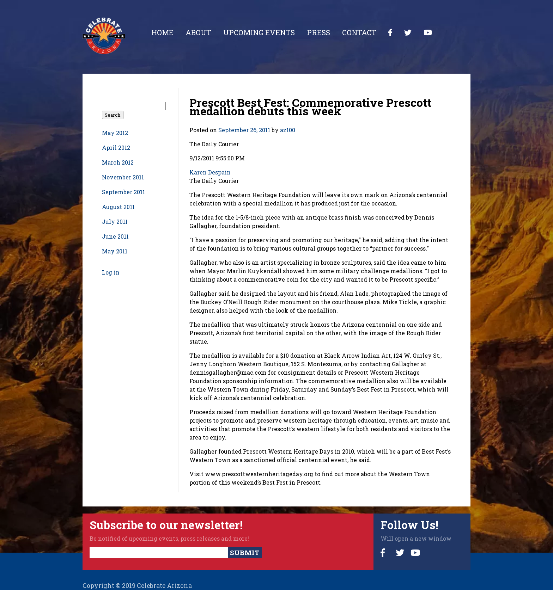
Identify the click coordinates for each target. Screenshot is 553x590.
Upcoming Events (259, 32)
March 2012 (118, 162)
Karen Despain (210, 172)
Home (162, 32)
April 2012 (116, 147)
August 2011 (118, 206)
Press (318, 32)
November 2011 (123, 177)
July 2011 (115, 221)
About (198, 32)
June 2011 (115, 236)
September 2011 (123, 192)
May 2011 (114, 251)
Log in (111, 272)
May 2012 (115, 132)
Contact (359, 32)
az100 (287, 130)
